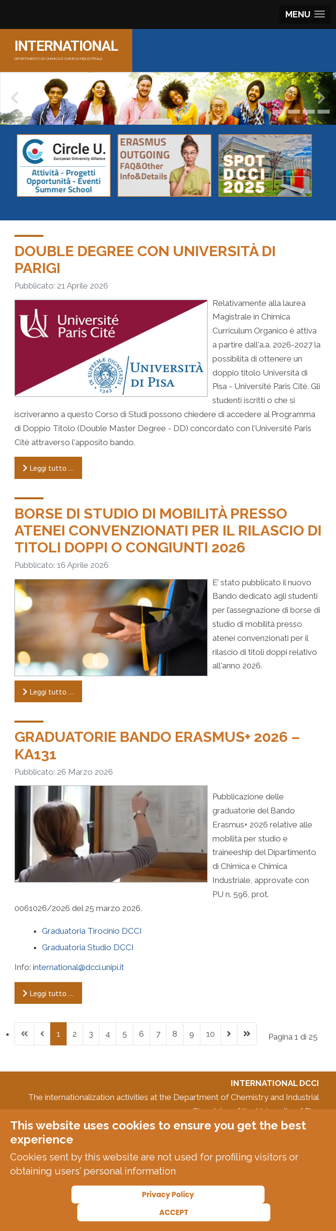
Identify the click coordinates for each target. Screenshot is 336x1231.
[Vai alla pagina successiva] (229, 1033)
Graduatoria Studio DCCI (88, 947)
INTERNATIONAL (66, 45)
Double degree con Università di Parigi (145, 259)
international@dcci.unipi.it (78, 967)
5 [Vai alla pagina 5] (124, 1034)
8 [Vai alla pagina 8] (174, 1034)
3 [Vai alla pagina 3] (91, 1034)
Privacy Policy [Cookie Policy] (168, 1194)
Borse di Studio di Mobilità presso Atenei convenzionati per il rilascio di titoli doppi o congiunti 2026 (168, 530)
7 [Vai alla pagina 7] (158, 1034)
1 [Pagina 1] (58, 1034)
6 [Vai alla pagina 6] (141, 1034)
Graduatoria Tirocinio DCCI (92, 931)
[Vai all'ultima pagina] (247, 1033)
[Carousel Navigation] (168, 204)
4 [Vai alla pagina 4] (107, 1034)
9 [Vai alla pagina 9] (191, 1034)
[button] (268, 112)
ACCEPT (173, 1212)
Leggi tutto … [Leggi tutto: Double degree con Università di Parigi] (48, 468)
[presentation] (14, 100)
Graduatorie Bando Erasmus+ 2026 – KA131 (157, 745)
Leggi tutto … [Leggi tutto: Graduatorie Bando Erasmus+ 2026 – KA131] (48, 993)
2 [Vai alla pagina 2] (74, 1034)
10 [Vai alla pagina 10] (210, 1034)
